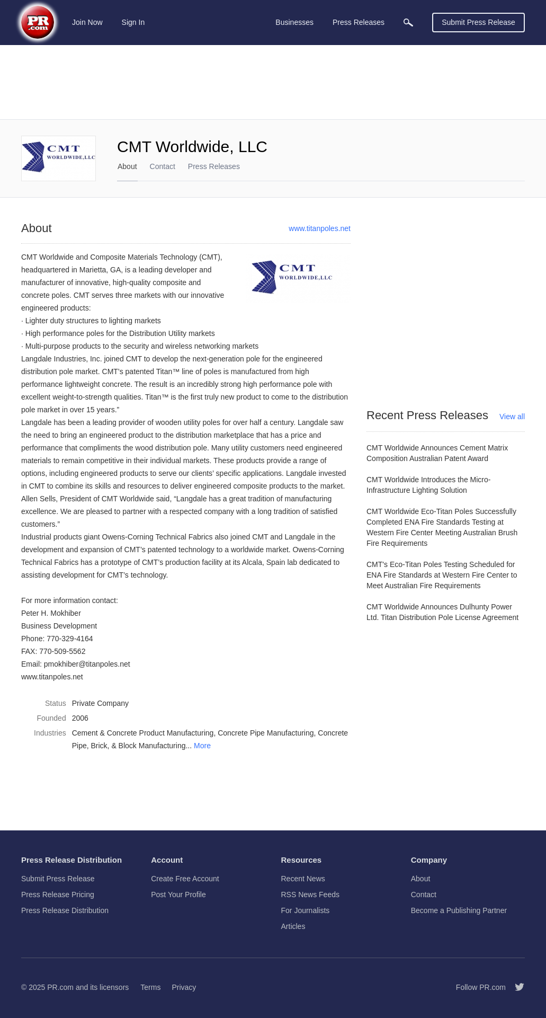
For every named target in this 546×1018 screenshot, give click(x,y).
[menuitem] (408, 22)
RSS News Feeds (310, 894)
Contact (162, 166)
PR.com (60, 987)
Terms (150, 987)
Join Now (87, 22)
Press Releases (214, 166)
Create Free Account (185, 878)
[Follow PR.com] (515, 987)
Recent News (303, 878)
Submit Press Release (478, 22)
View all (512, 416)
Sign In (133, 22)
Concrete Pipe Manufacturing (266, 733)
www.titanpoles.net (320, 228)
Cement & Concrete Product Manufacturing (143, 733)
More (202, 745)
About (127, 166)
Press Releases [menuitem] (358, 22)
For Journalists (305, 910)
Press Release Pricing (57, 894)
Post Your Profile (178, 894)
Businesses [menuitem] (294, 22)
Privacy (184, 987)
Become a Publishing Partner (459, 910)
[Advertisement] (273, 82)
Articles (293, 926)
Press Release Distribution (65, 910)
